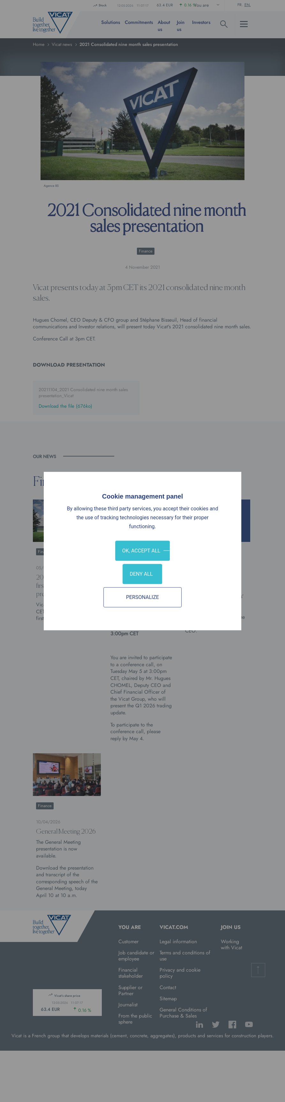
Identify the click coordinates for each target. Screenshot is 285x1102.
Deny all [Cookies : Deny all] (141, 574)
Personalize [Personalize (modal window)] (142, 597)
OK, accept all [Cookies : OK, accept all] (141, 551)
